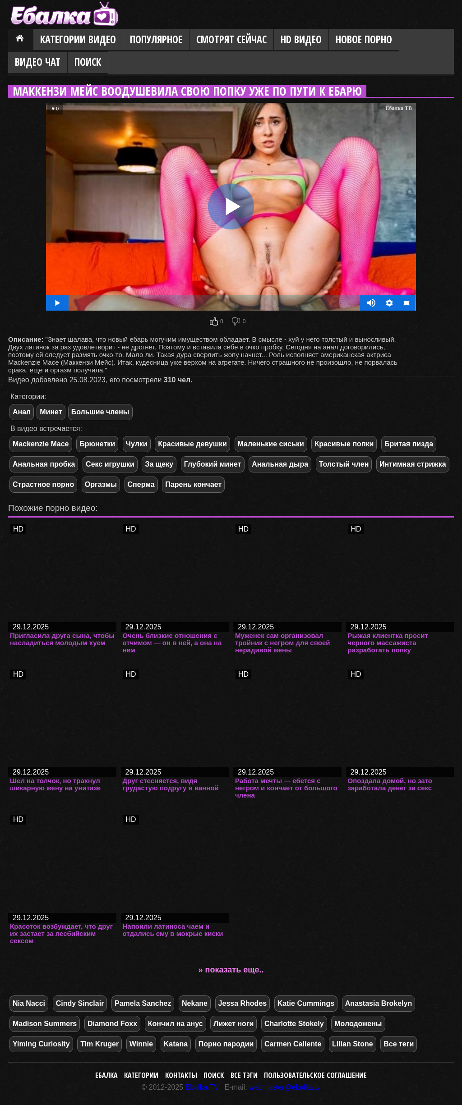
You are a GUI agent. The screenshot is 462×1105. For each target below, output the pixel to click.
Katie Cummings (305, 1003)
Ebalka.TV (202, 1087)
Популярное (156, 39)
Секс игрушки (110, 464)
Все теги (398, 1044)
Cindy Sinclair (80, 1003)
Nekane (195, 1003)
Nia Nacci (29, 1003)
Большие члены (100, 412)
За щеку (159, 464)
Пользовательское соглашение (315, 1075)
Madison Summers (45, 1023)
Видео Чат (37, 62)
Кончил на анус (175, 1023)
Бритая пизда (408, 444)
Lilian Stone (352, 1044)
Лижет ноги (233, 1023)
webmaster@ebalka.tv (285, 1087)
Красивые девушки (192, 444)
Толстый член (344, 464)
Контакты (181, 1075)
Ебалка (106, 1075)
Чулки (137, 444)
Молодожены (358, 1023)
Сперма (141, 484)
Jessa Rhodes (242, 1003)
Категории (141, 1075)
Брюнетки (97, 444)
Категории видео (78, 39)
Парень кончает (193, 484)
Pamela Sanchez (143, 1003)
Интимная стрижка (412, 464)
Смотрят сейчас (231, 39)
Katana (176, 1044)
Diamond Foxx (112, 1023)
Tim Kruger (99, 1044)
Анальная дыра (280, 464)
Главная (20, 40)
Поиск (87, 62)
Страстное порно (43, 484)
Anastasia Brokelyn (378, 1003)
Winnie (141, 1044)
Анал (22, 412)
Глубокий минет (212, 464)
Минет (51, 412)
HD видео (301, 39)
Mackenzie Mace (41, 444)
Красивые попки (344, 444)
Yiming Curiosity (41, 1044)
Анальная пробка (44, 464)
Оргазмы (101, 484)
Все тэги (244, 1075)
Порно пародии (226, 1044)
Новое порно (364, 39)
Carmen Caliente (292, 1044)
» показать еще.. (231, 969)
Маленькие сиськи (271, 444)
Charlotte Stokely (294, 1023)
